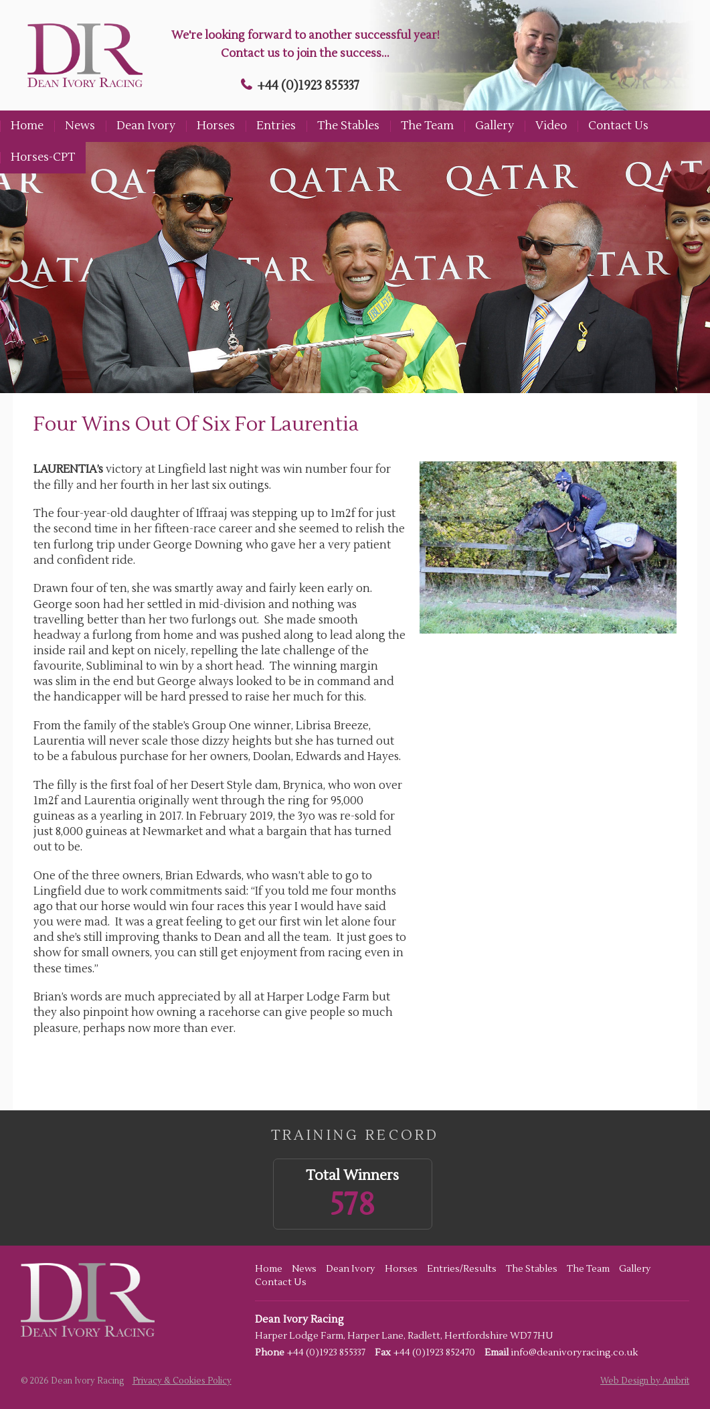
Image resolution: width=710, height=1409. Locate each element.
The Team (427, 126)
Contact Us (618, 126)
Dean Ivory (145, 126)
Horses (216, 126)
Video (551, 126)
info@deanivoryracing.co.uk (574, 1353)
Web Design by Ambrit (644, 1381)
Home (27, 126)
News (80, 126)
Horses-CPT (43, 157)
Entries (276, 126)
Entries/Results (462, 1269)
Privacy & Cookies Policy (182, 1381)
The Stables (348, 126)
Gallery (494, 126)
